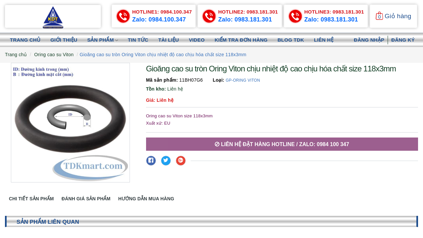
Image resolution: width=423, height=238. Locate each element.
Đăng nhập (369, 40)
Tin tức (138, 40)
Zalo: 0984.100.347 (159, 19)
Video (197, 40)
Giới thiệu (63, 40)
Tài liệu (168, 40)
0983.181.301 (248, 12)
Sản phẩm (102, 40)
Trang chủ (25, 40)
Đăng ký (403, 40)
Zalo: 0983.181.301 (245, 19)
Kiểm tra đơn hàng (240, 40)
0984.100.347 (162, 12)
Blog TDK (291, 40)
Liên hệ (323, 40)
